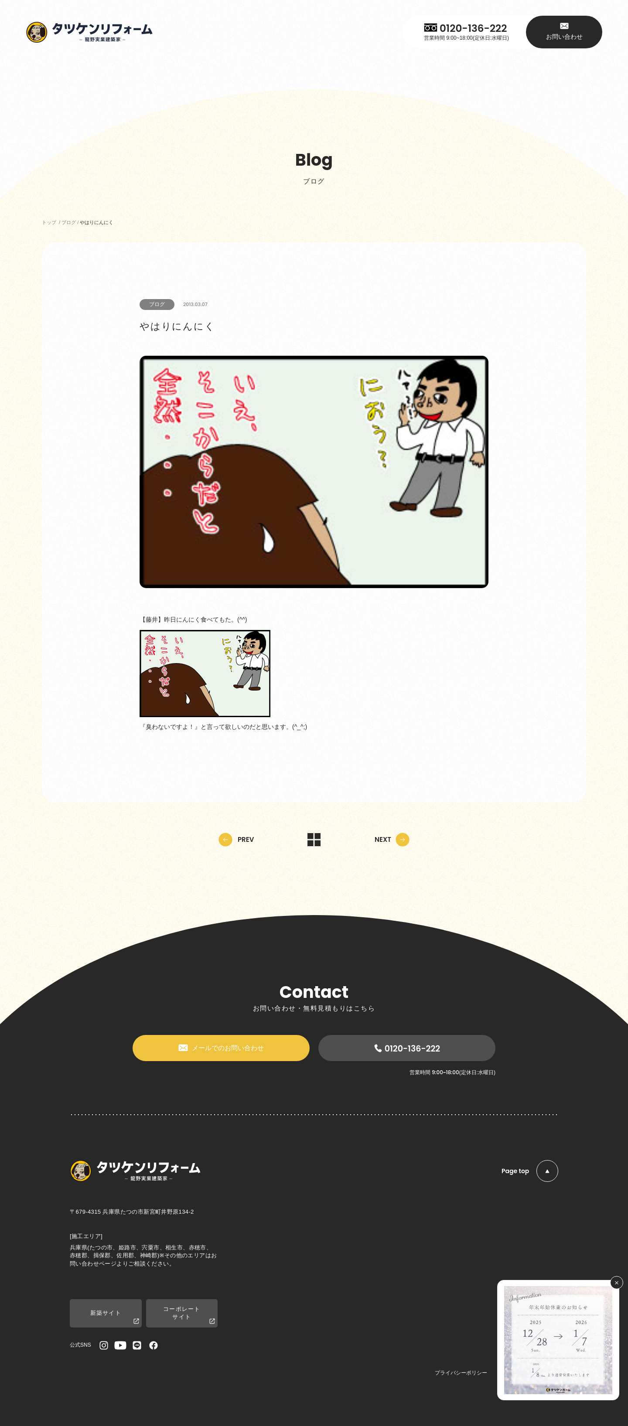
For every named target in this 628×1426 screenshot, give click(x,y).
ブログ (157, 304)
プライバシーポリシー (461, 1373)
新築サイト (114, 1317)
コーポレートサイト (189, 1315)
